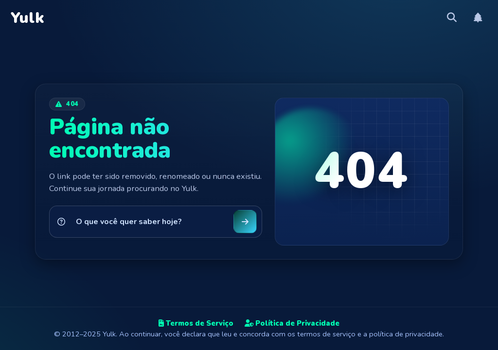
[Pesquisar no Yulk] (149, 221)
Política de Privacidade (292, 323)
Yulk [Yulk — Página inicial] (27, 18)
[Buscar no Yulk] (245, 221)
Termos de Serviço (196, 323)
